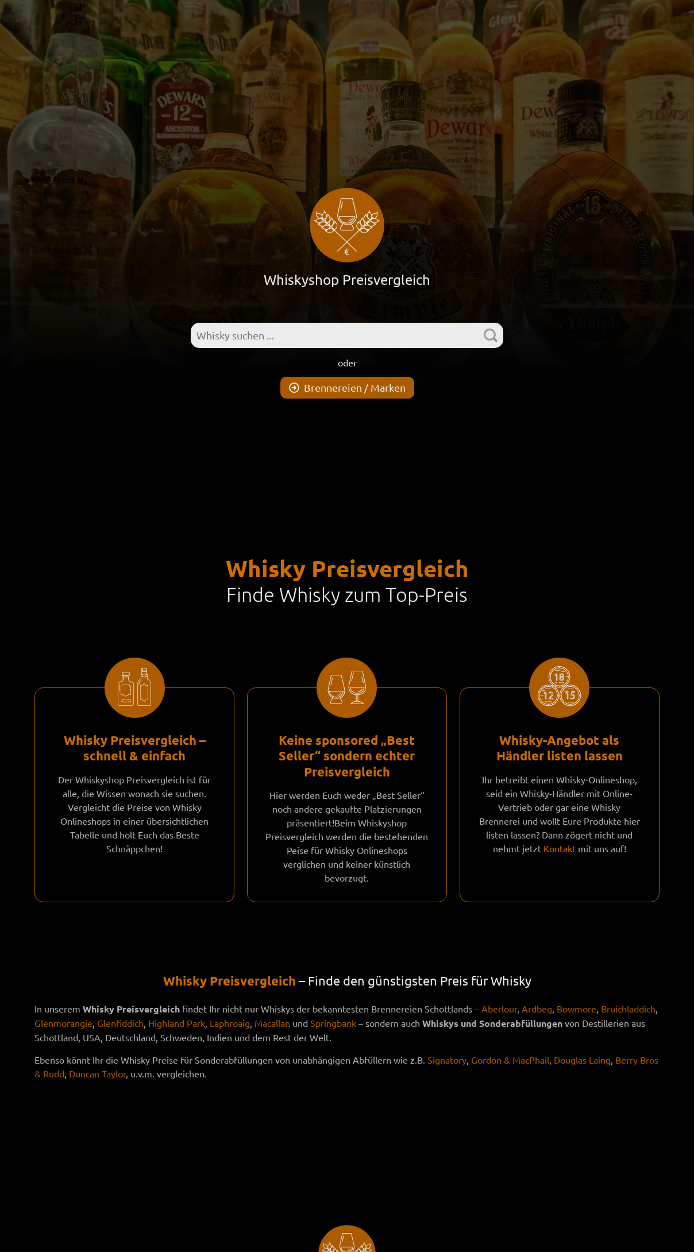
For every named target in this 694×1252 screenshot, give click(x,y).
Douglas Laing (582, 1059)
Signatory (446, 1059)
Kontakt (559, 848)
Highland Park (176, 1023)
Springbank (333, 1023)
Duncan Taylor (97, 1073)
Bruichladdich (628, 1008)
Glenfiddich (120, 1023)
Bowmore (576, 1008)
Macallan (272, 1023)
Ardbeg (537, 1008)
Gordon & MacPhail (510, 1059)
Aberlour (499, 1008)
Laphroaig (230, 1023)
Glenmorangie (63, 1023)
